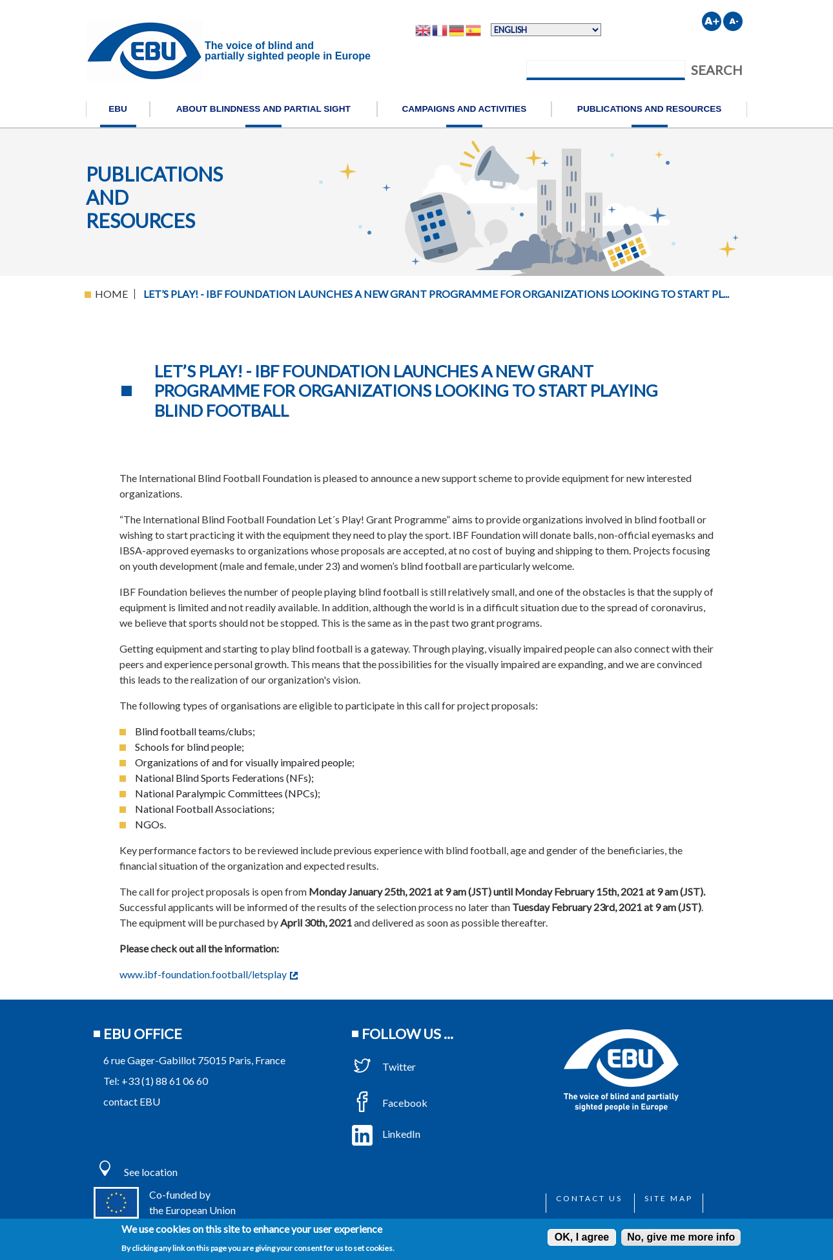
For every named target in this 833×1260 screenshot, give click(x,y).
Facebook (389, 1103)
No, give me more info (681, 1237)
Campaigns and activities (464, 109)
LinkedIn (386, 1134)
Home (111, 294)
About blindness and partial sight (263, 109)
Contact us (589, 1198)
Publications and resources (649, 109)
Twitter (384, 1066)
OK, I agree (582, 1237)
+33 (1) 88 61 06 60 (164, 1081)
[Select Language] (546, 29)
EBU (117, 109)
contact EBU (131, 1101)
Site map (668, 1198)
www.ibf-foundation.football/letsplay (208, 974)
